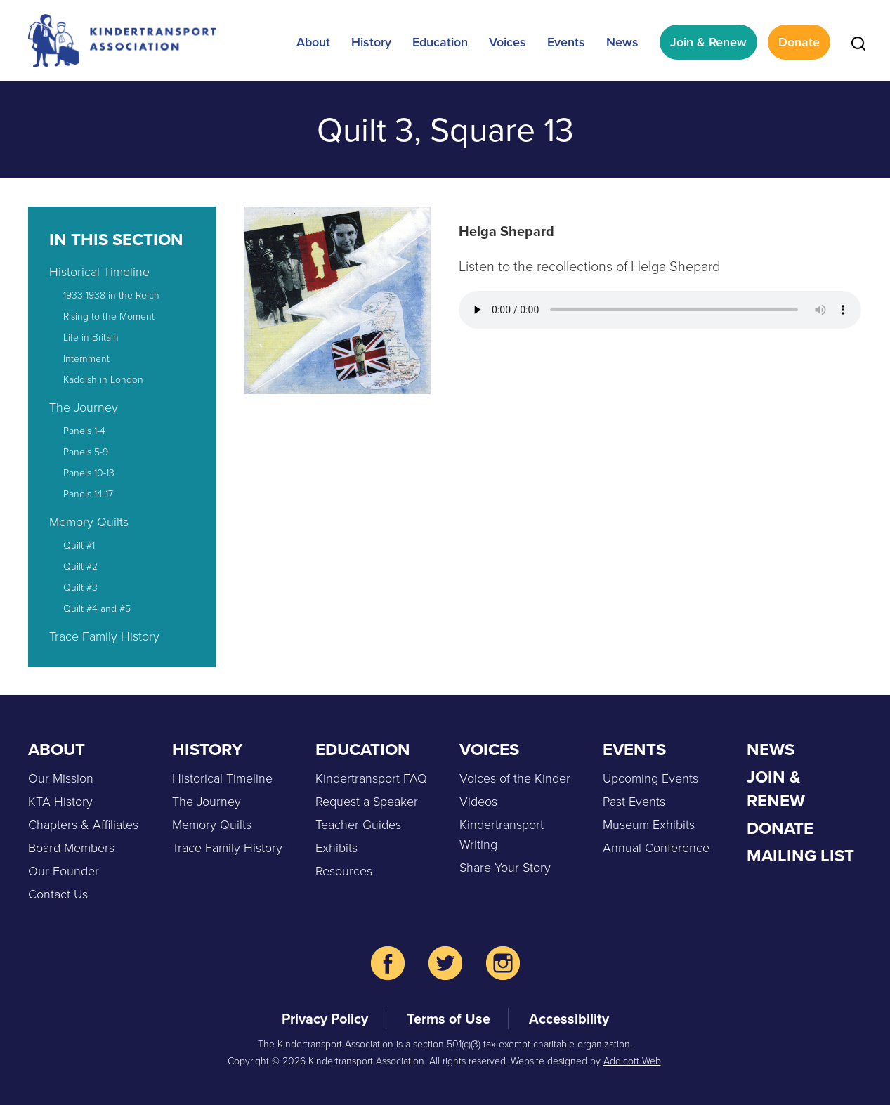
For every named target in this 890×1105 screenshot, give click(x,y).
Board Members (71, 848)
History (371, 42)
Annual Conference (656, 848)
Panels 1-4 (84, 431)
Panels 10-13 (88, 473)
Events (566, 42)
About (313, 42)
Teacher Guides (358, 825)
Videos (478, 801)
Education (440, 42)
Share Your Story (505, 867)
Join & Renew (708, 42)
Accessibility (569, 1018)
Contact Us (58, 894)
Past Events (634, 801)
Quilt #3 (80, 587)
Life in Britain (91, 337)
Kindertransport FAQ (371, 778)
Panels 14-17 (88, 494)
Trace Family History (104, 636)
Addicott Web (632, 1061)
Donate (799, 42)
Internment (86, 358)
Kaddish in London (103, 379)
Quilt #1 (79, 545)
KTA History (60, 801)
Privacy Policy (325, 1018)
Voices (507, 42)
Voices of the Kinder (514, 778)
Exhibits (336, 848)
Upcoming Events (650, 778)
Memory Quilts (89, 522)
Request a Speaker (366, 801)
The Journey (83, 407)
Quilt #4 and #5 (97, 608)
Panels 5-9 (85, 452)
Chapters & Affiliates (83, 825)
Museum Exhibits (649, 825)
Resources (343, 871)
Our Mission (60, 778)
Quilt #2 (80, 566)
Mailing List (800, 855)
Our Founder (63, 871)
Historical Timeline (99, 272)
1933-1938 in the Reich (111, 295)
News (622, 42)
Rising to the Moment (109, 316)
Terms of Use (448, 1018)
